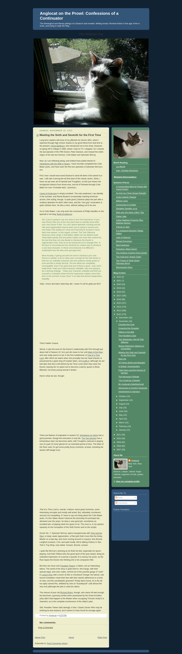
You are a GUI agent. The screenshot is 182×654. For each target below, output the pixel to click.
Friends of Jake (123, 227)
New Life (122, 359)
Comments (121, 503)
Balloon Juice (122, 201)
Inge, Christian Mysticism (127, 171)
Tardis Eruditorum (64, 214)
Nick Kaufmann (123, 245)
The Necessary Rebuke (128, 377)
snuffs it (85, 361)
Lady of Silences (123, 237)
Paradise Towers (67, 566)
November (124, 321)
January (122, 430)
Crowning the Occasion (128, 328)
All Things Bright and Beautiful (131, 363)
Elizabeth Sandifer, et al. (126, 209)
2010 (119, 438)
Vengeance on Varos (89, 435)
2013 (119, 310)
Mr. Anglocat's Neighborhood (131, 384)
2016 (119, 299)
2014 (119, 307)
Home (71, 637)
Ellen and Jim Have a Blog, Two (130, 212)
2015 (119, 303)
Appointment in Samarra (129, 392)
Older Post (102, 637)
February (123, 426)
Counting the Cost (126, 324)
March (122, 422)
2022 (119, 277)
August (122, 404)
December (124, 318)
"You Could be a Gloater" (129, 380)
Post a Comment (45, 628)
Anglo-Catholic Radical (126, 197)
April (121, 419)
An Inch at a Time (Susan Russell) (131, 193)
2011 (119, 435)
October (122, 396)
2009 (119, 442)
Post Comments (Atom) (57, 643)
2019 (119, 288)
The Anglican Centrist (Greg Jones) (131, 253)
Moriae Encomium (124, 241)
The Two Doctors (88, 438)
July (121, 408)
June (121, 411)
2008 (119, 446)
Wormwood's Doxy (124, 267)
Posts (119, 498)
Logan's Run (47, 575)
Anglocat (135, 461)
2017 (119, 296)
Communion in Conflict (126, 205)
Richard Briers (66, 592)
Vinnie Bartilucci (58, 146)
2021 (119, 281)
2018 (119, 292)
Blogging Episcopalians (125, 177)
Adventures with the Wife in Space (55, 164)
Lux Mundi (120, 167)
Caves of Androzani (48, 193)
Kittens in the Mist (126, 332)
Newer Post (40, 637)
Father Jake (121, 216)
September (124, 400)
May (121, 415)
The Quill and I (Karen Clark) (128, 257)
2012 (119, 314)
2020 (119, 284)
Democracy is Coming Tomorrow (132, 388)
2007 (119, 450)
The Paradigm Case (127, 336)
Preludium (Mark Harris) (126, 249)
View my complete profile (128, 481)
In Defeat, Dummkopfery (129, 366)
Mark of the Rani (95, 352)
